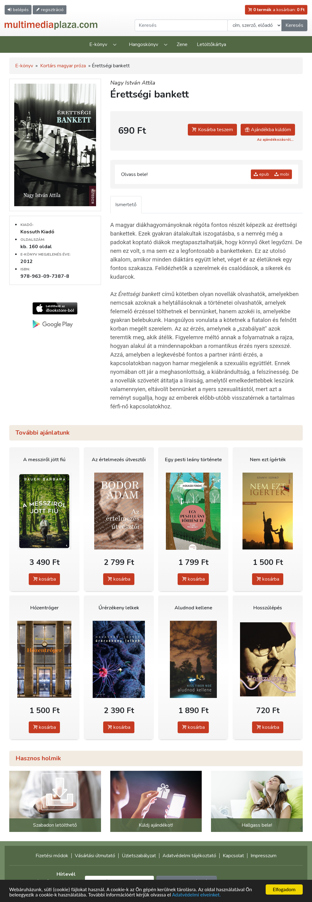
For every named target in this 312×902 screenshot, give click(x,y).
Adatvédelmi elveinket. (196, 895)
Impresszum (263, 855)
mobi (281, 174)
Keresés (294, 25)
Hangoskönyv (143, 44)
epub (261, 174)
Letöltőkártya (211, 44)
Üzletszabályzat (139, 855)
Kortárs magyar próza (63, 65)
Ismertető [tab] (126, 204)
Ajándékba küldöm (268, 129)
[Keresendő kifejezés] (181, 25)
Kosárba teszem (212, 129)
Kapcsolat (233, 855)
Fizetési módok (52, 855)
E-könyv (98, 44)
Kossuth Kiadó (37, 231)
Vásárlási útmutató (95, 855)
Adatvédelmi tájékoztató (189, 855)
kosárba (44, 579)
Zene (182, 44)
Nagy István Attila (132, 82)
